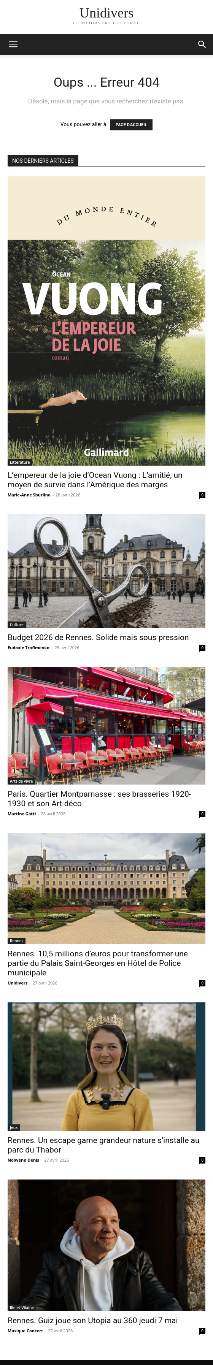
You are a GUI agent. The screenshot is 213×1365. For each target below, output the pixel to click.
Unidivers (17, 983)
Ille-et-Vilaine (22, 1307)
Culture (17, 624)
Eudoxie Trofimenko (28, 647)
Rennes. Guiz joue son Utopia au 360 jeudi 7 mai (93, 1320)
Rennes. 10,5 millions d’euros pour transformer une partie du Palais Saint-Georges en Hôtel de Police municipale (98, 963)
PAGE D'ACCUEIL (131, 124)
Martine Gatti (22, 813)
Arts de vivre (21, 781)
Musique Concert (25, 1330)
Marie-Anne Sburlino (29, 495)
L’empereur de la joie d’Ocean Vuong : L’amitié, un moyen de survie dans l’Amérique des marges (95, 480)
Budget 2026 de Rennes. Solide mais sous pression (98, 637)
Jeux (14, 1127)
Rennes (16, 940)
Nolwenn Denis (23, 1160)
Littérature (20, 462)
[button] (202, 44)
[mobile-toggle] (13, 44)
